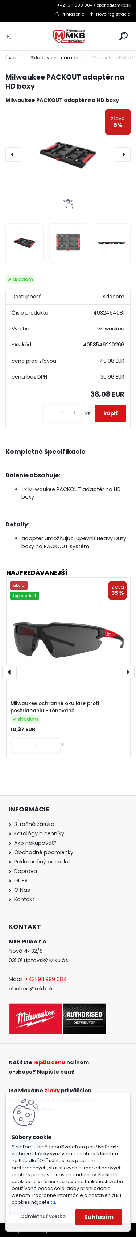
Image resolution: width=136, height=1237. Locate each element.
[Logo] (68, 36)
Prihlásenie (73, 14)
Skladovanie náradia (55, 57)
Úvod (11, 57)
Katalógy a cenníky (39, 833)
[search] (123, 36)
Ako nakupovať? (35, 842)
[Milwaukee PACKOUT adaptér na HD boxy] (68, 154)
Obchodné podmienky (43, 852)
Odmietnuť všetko (43, 1216)
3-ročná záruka (34, 824)
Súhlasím (99, 1217)
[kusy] (62, 413)
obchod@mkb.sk (31, 988)
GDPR (21, 880)
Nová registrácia (113, 14)
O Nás (22, 889)
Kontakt (24, 899)
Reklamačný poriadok (42, 861)
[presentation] (12, 154)
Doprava (25, 871)
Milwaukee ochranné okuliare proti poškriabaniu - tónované (55, 707)
